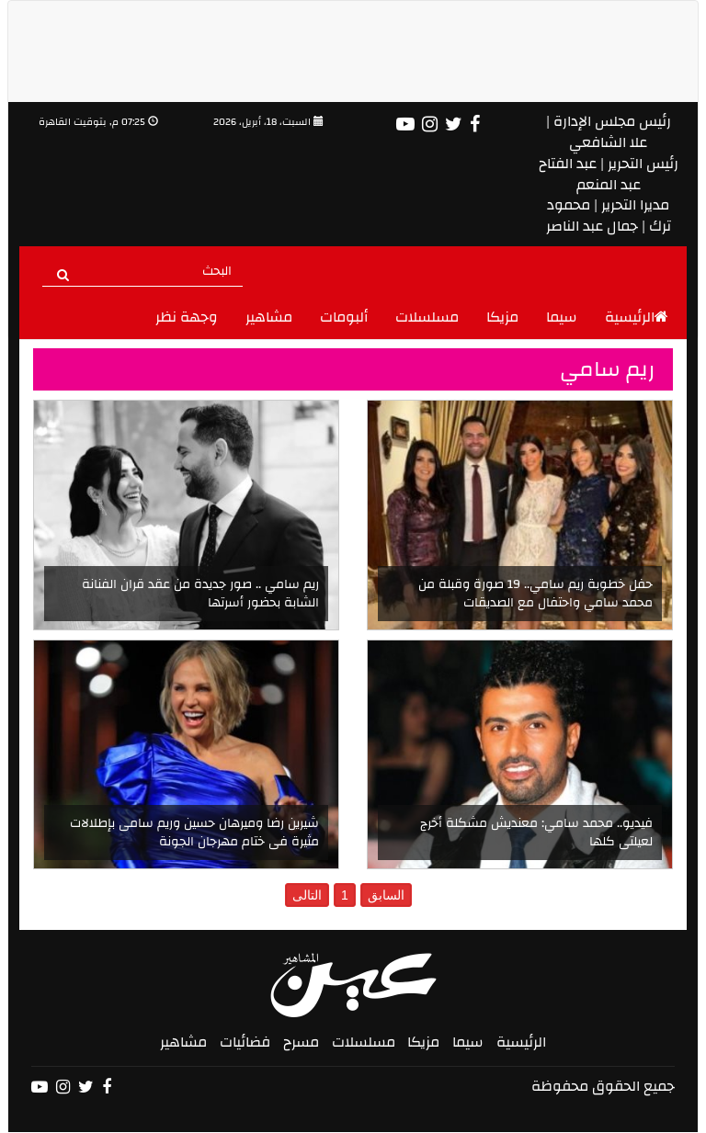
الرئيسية (636, 317)
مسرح (301, 1042)
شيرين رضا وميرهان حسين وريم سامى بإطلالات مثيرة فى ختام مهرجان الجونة (194, 832)
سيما (561, 317)
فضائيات (245, 1042)
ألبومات (344, 317)
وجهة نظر (186, 317)
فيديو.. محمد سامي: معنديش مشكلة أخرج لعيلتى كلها (536, 832)
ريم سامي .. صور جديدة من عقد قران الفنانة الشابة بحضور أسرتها (200, 593)
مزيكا (502, 317)
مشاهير (268, 317)
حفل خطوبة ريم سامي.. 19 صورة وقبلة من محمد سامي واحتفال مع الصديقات (535, 593)
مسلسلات (427, 317)
